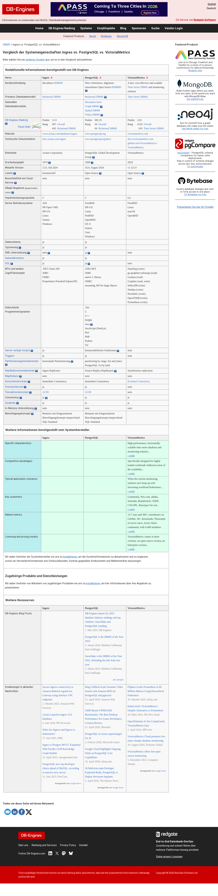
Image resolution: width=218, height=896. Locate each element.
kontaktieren (70, 556)
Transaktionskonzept (16, 392)
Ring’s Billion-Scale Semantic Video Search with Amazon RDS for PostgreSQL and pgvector (104, 691)
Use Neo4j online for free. (195, 128)
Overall (61, 124)
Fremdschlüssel (14, 386)
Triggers (9, 355)
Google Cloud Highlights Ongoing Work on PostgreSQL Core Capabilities (103, 753)
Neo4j (92, 36)
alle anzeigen (118, 680)
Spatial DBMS (92, 110)
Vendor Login (174, 28)
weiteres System (35, 59)
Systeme (86, 28)
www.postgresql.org (95, 133)
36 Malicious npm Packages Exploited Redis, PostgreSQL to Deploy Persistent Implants (101, 772)
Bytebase (106, 36)
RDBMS (58, 83)
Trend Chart (24, 126)
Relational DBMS (51, 96)
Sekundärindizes (14, 258)
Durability (10, 402)
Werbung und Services (44, 845)
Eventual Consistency (139, 381)
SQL (7, 263)
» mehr (131, 455)
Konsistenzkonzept (16, 381)
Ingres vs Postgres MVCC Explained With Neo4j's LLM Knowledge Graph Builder (61, 749)
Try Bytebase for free (195, 194)
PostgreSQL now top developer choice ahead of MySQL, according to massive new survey (60, 768)
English (212, 4)
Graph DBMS (92, 106)
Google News (75, 783)
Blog (123, 28)
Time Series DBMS (138, 87)
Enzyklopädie (106, 28)
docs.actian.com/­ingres (54, 139)
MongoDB (122, 36)
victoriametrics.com (138, 133)
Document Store (93, 102)
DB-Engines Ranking (62, 28)
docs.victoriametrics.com (140, 139)
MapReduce (11, 376)
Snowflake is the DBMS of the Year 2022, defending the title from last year (103, 660)
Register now (195, 70)
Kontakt (83, 845)
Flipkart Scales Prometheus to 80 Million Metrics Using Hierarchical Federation (146, 691)
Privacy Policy (68, 845)
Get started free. (195, 99)
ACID (45, 392)
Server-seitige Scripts (17, 350)
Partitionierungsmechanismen (21, 361)
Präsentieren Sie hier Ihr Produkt (195, 206)
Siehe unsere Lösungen (169, 856)
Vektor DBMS (92, 114)
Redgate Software (205, 19)
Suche (155, 28)
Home (39, 28)
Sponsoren (139, 28)
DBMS (6, 44)
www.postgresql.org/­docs (98, 139)
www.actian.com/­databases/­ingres (59, 133)
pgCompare (183, 152)
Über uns (23, 845)
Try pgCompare (195, 166)
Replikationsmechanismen (20, 370)
